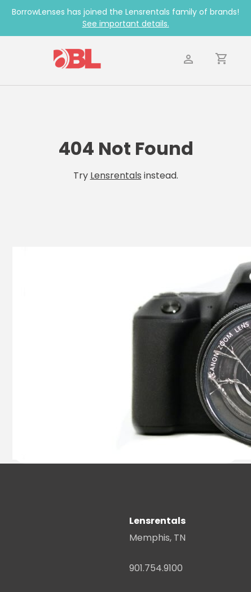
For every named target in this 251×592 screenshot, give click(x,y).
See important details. (125, 23)
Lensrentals (116, 175)
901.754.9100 (156, 568)
